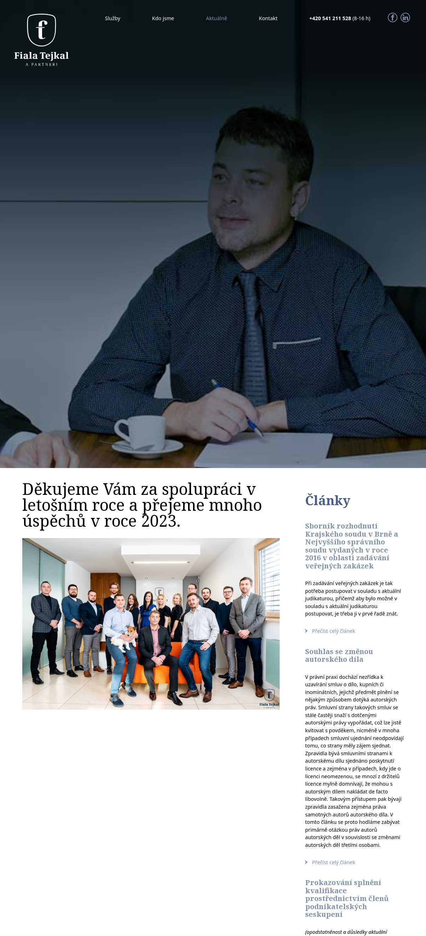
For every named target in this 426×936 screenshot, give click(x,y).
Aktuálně (216, 18)
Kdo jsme (163, 18)
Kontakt (268, 18)
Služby (112, 18)
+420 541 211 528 (330, 18)
